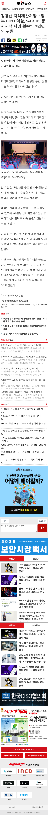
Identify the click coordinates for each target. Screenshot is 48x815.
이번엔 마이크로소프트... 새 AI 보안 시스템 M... (24, 360)
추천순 (12, 625)
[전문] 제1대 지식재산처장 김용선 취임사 (21, 334)
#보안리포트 (42, 9)
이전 (4, 521)
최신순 (36, 559)
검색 (45, 3)
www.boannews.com (26, 304)
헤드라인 (7, 340)
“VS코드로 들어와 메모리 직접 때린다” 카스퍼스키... (23, 383)
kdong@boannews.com (15, 300)
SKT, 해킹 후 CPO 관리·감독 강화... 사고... (23, 371)
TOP (5, 404)
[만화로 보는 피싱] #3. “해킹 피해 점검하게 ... (23, 394)
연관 (5, 313)
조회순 (12, 559)
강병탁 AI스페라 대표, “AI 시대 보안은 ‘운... (22, 348)
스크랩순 (36, 625)
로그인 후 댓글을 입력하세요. (19, 528)
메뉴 (3, 3)
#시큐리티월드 (18, 9)
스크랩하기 (42, 521)
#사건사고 (30, 9)
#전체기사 (6, 9)
